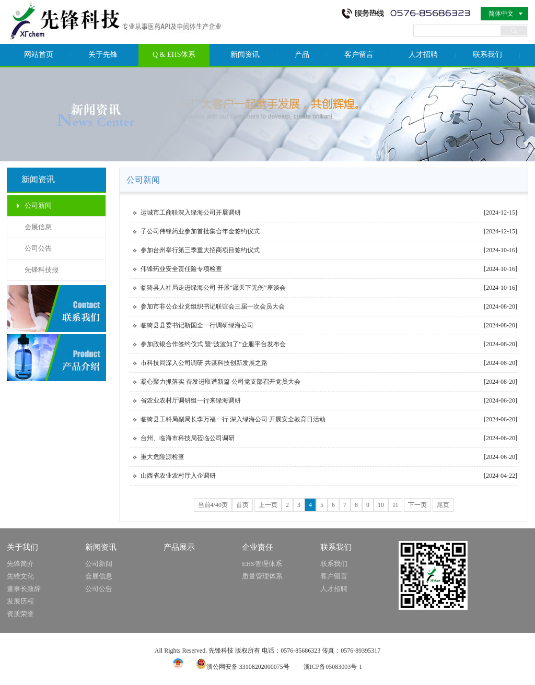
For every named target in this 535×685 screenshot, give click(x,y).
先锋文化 (20, 576)
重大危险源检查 (162, 456)
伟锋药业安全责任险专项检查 (181, 269)
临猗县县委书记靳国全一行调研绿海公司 (197, 325)
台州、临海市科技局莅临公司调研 (188, 438)
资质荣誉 (20, 614)
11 (395, 505)
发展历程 (20, 601)
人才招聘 (423, 54)
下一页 (417, 505)
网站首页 (38, 54)
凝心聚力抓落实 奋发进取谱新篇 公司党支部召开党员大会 (220, 381)
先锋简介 (20, 564)
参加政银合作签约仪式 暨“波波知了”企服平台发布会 (213, 344)
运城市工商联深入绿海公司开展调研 (191, 212)
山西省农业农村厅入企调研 (178, 475)
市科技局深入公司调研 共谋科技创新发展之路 (204, 363)
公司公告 (38, 248)
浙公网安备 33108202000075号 (242, 666)
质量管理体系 (262, 576)
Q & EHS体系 (174, 54)
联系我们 (487, 54)
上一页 (268, 505)
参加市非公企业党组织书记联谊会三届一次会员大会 (213, 306)
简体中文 (501, 13)
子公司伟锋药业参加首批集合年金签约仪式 (200, 231)
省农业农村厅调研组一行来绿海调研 (191, 400)
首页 (242, 505)
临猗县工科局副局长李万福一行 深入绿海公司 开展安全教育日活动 (233, 419)
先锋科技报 (42, 270)
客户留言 (359, 54)
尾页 (443, 505)
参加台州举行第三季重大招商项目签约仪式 (200, 250)
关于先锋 (103, 54)
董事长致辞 (24, 589)
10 (381, 505)
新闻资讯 (245, 54)
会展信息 (38, 227)
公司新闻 (38, 205)
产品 (302, 54)
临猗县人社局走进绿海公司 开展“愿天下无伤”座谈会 (213, 287)
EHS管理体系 (262, 564)
